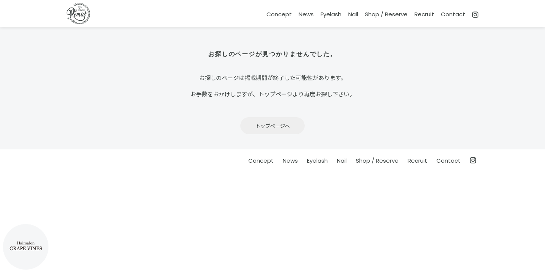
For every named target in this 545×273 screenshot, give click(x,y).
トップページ (275, 94)
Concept (279, 14)
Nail (353, 14)
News (306, 14)
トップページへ (272, 125)
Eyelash (331, 14)
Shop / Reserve (386, 14)
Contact (453, 14)
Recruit (424, 14)
